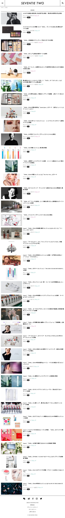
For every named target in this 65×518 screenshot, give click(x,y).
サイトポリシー (32, 509)
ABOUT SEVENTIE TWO (33, 502)
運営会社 (32, 504)
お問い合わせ (32, 511)
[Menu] (2, 3)
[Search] (62, 3)
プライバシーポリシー (32, 507)
